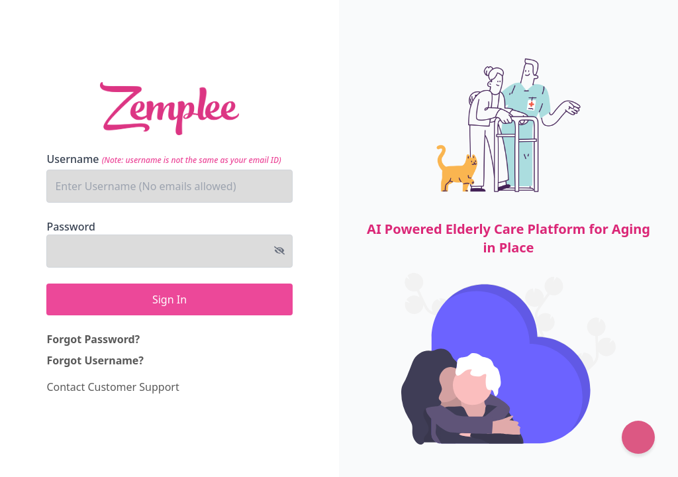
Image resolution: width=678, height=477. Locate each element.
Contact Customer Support (112, 387)
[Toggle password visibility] (279, 250)
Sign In (169, 299)
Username (163, 159)
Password (70, 226)
